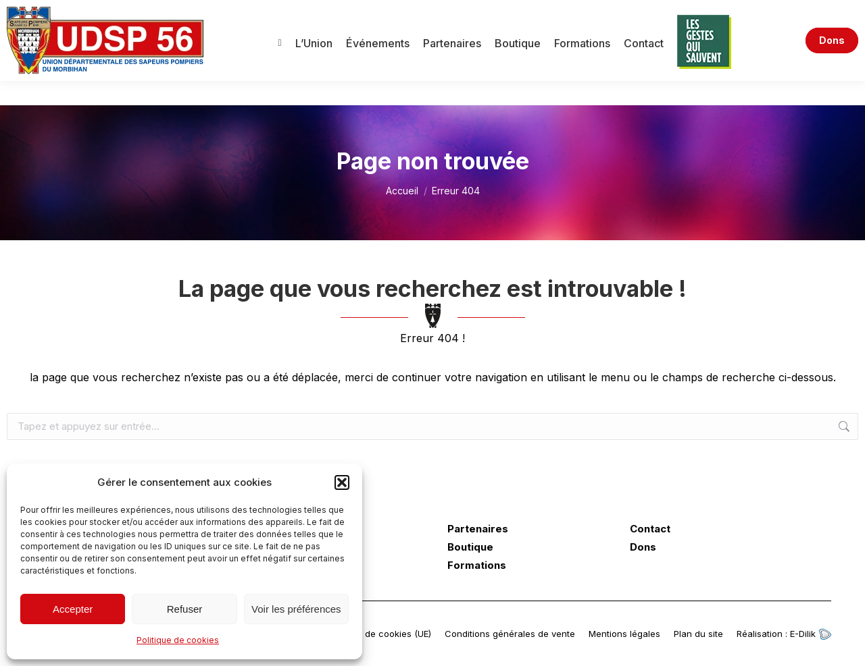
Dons (643, 547)
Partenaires (477, 529)
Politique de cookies (178, 640)
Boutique (470, 547)
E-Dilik (810, 633)
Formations (476, 565)
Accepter (73, 609)
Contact (650, 529)
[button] (342, 482)
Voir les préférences (296, 609)
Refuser (185, 609)
